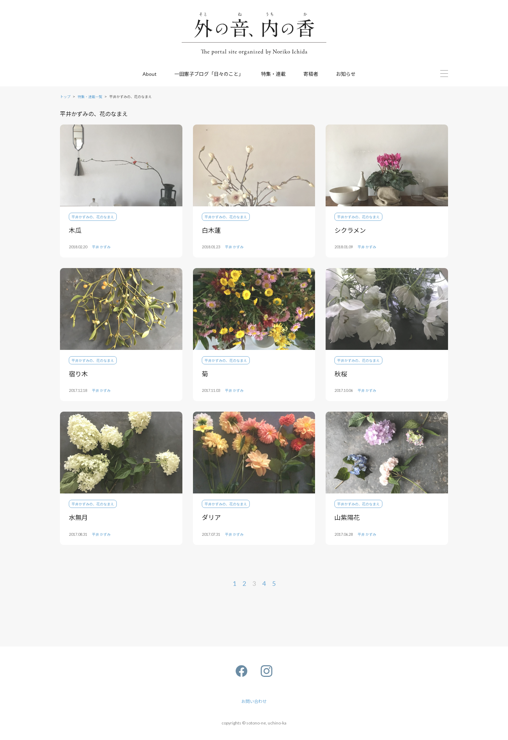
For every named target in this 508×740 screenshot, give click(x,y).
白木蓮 (211, 230)
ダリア (211, 517)
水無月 (78, 517)
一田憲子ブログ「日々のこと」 (208, 73)
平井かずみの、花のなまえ (93, 216)
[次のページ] (343, 583)
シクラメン (350, 230)
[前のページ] (165, 583)
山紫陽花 (347, 517)
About (150, 74)
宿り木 (78, 373)
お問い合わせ (254, 701)
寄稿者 (310, 73)
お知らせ (346, 73)
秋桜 (340, 373)
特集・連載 (273, 73)
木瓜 (75, 230)
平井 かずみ (101, 246)
